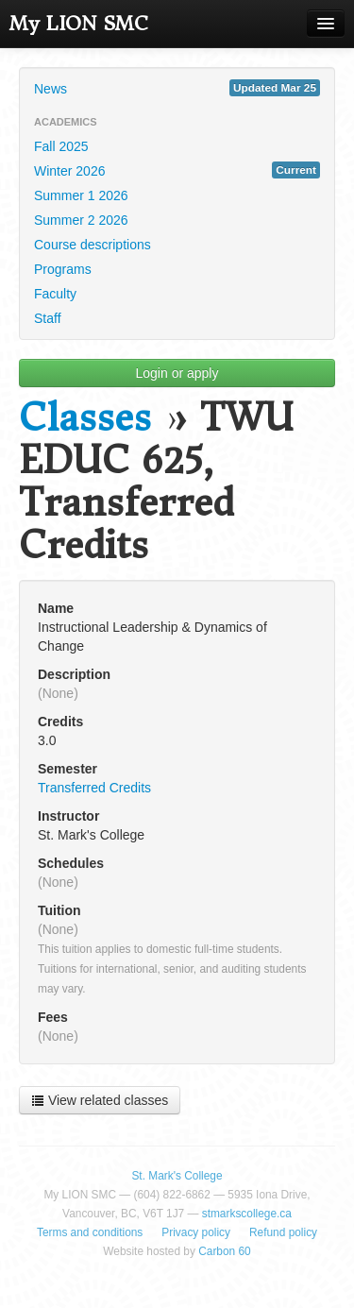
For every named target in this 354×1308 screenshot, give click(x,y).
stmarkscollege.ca (247, 1213)
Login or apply (177, 373)
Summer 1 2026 (81, 195)
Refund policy (283, 1232)
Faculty (55, 293)
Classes (85, 418)
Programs (63, 269)
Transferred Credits (94, 787)
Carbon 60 (224, 1251)
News (177, 87)
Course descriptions (92, 244)
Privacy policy (195, 1232)
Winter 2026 (177, 169)
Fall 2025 (61, 146)
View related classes (99, 1100)
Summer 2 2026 (81, 220)
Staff (47, 318)
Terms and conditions (90, 1232)
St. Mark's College (176, 1175)
